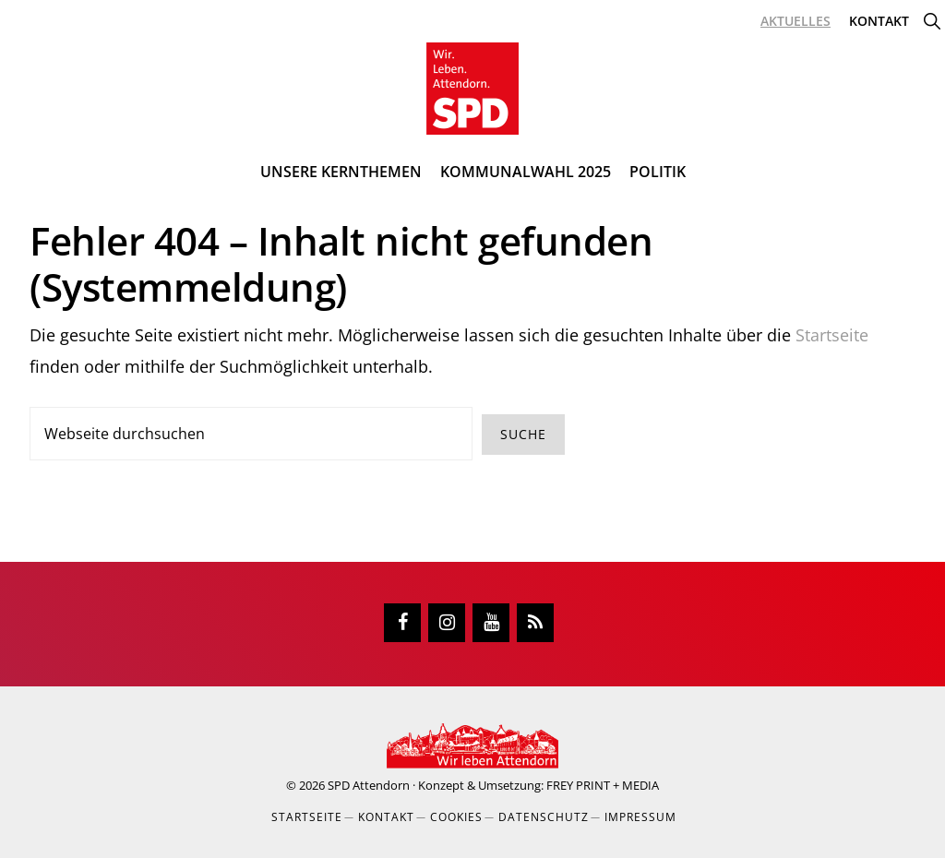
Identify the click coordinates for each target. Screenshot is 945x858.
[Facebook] (402, 622)
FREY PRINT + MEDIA (602, 785)
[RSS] (535, 622)
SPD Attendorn (369, 785)
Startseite (831, 335)
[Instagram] (446, 622)
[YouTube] (490, 622)
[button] (931, 21)
